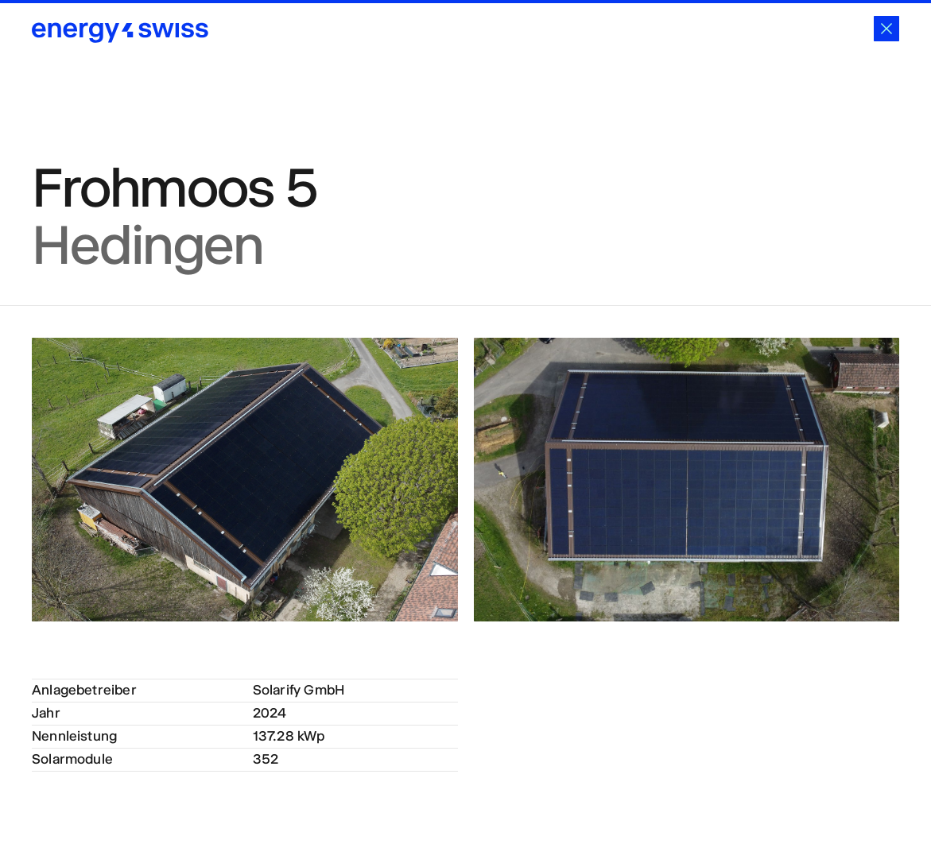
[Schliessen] (886, 28)
